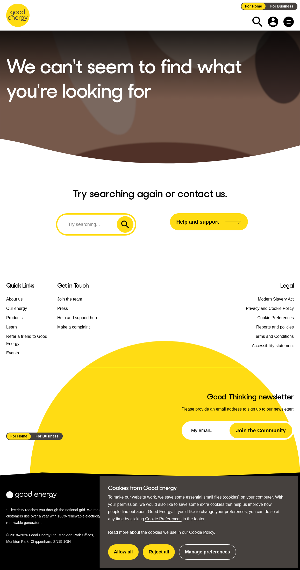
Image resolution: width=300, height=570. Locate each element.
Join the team (69, 299)
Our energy (16, 308)
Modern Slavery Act (276, 299)
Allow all (126, 554)
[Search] (88, 224)
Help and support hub (77, 318)
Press (62, 308)
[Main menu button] (288, 22)
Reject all (162, 554)
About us (14, 299)
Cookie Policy (201, 532)
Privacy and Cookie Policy (270, 308)
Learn (11, 327)
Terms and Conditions (274, 336)
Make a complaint (73, 327)
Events (12, 353)
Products (14, 318)
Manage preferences (207, 554)
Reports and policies (275, 327)
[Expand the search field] (257, 22)
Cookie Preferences (163, 519)
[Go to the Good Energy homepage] (18, 15)
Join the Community (261, 430)
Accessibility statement (273, 346)
